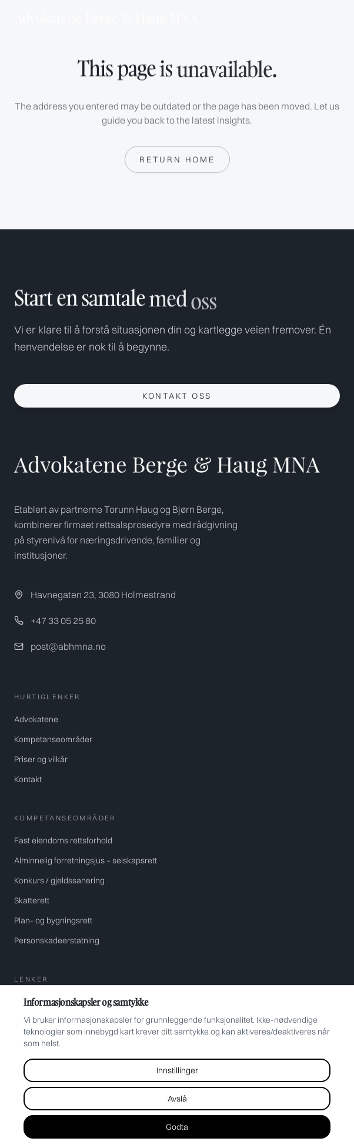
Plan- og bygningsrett (53, 920)
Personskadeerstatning (56, 940)
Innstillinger (177, 1070)
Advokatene (36, 719)
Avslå (177, 1098)
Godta (177, 1127)
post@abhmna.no (68, 646)
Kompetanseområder (53, 739)
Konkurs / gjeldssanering (59, 880)
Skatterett (31, 900)
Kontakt (28, 779)
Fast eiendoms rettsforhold (63, 840)
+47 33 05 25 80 (63, 620)
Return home (177, 160)
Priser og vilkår (41, 759)
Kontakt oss (177, 396)
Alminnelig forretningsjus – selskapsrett (85, 860)
